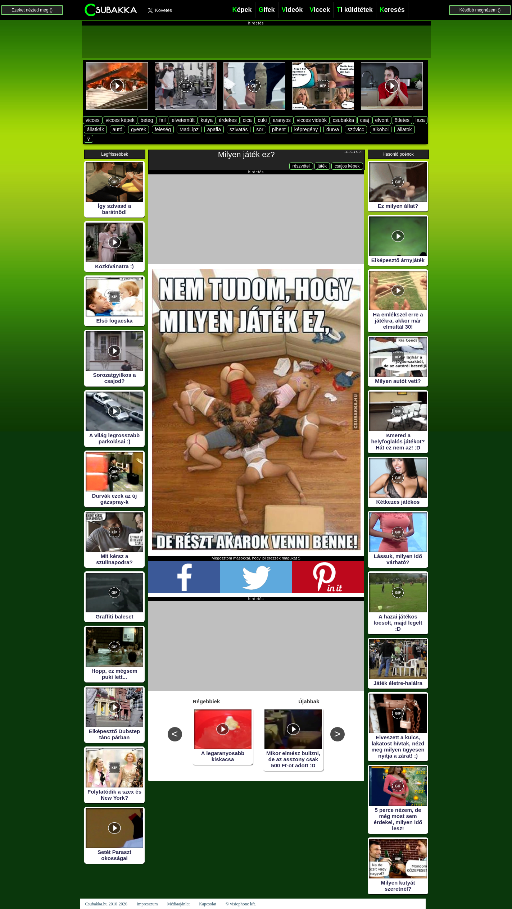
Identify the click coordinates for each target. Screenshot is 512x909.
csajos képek (347, 166)
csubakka (343, 120)
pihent (279, 129)
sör (259, 129)
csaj (364, 120)
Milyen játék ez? (246, 154)
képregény (306, 129)
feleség (163, 129)
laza (420, 120)
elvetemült (183, 120)
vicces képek (120, 120)
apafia (214, 129)
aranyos (282, 120)
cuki (262, 120)
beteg (147, 120)
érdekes (228, 120)
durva (332, 129)
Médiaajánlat (178, 903)
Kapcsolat (207, 903)
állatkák (95, 129)
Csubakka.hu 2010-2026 (106, 903)
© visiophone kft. (241, 903)
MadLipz (189, 129)
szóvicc (356, 129)
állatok (404, 129)
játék (322, 166)
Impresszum (147, 903)
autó (117, 129)
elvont (382, 120)
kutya (207, 120)
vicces (93, 120)
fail (162, 120)
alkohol (381, 129)
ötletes (402, 120)
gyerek (138, 129)
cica (247, 120)
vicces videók (312, 120)
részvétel (301, 166)
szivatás (239, 129)
